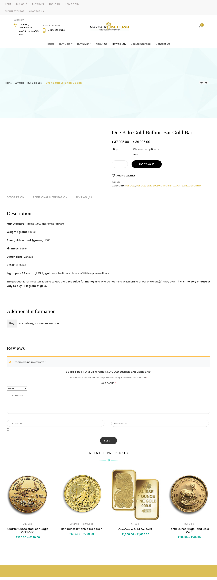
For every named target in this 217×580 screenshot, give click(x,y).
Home (8, 4)
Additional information (50, 197)
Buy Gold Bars (35, 82)
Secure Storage (14, 11)
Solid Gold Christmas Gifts (168, 185)
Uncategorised (192, 185)
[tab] (15, 197)
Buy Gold (21, 4)
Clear (135, 154)
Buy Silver (38, 4)
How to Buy (72, 4)
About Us (54, 4)
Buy (115, 149)
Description (15, 197)
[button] (123, 175)
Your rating (108, 383)
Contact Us (36, 11)
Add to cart (147, 164)
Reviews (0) (84, 197)
